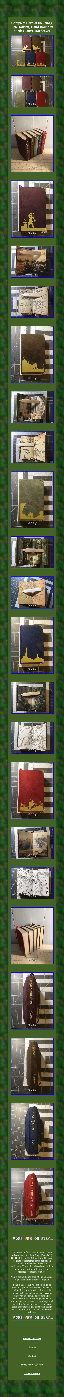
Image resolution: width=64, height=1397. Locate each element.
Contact (32, 1356)
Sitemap (32, 1347)
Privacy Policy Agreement (32, 1364)
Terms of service (32, 1373)
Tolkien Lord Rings (32, 1338)
